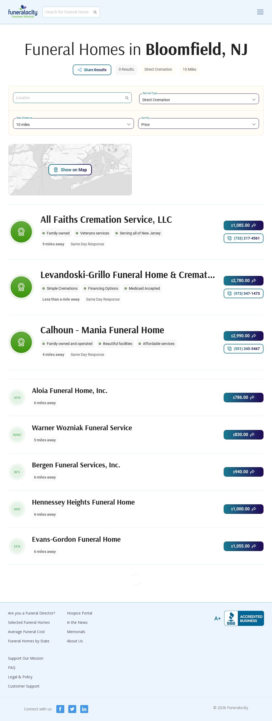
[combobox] (199, 100)
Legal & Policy (20, 676)
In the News (77, 622)
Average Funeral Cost (26, 631)
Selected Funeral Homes (29, 622)
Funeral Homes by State (28, 640)
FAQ (11, 667)
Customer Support (24, 686)
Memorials (76, 631)
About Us (75, 640)
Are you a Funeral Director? (31, 613)
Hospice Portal (79, 613)
